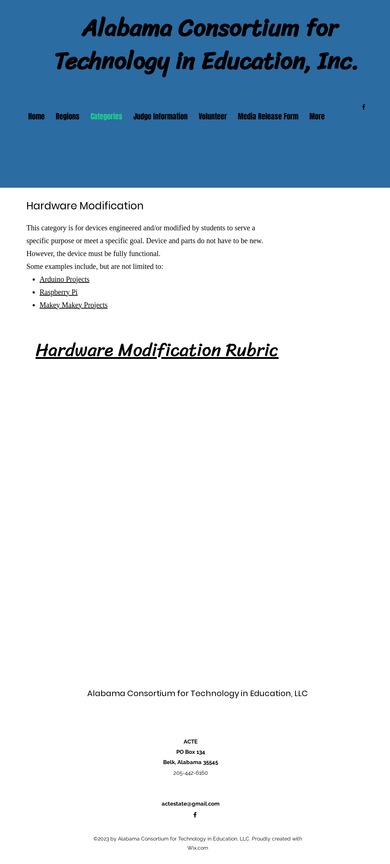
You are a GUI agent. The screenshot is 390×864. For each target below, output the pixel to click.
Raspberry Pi (59, 292)
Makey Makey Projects (74, 305)
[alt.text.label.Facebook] (363, 107)
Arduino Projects (64, 279)
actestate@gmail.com (191, 803)
